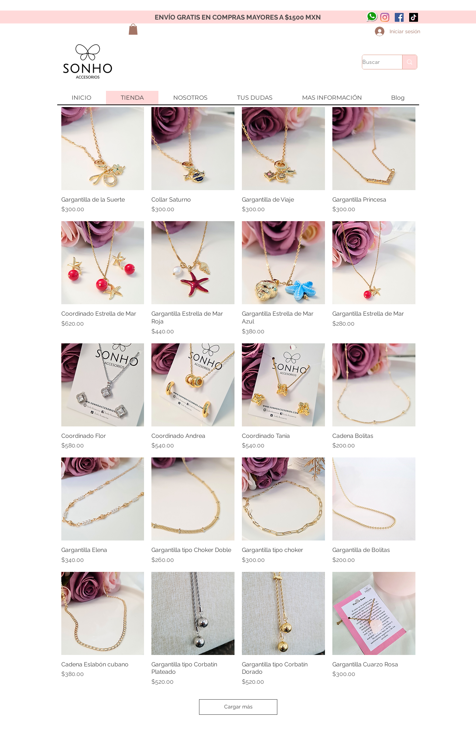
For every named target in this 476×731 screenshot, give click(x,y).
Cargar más (238, 707)
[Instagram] (384, 17)
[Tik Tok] (413, 17)
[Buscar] (374, 62)
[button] (133, 29)
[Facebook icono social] (399, 17)
